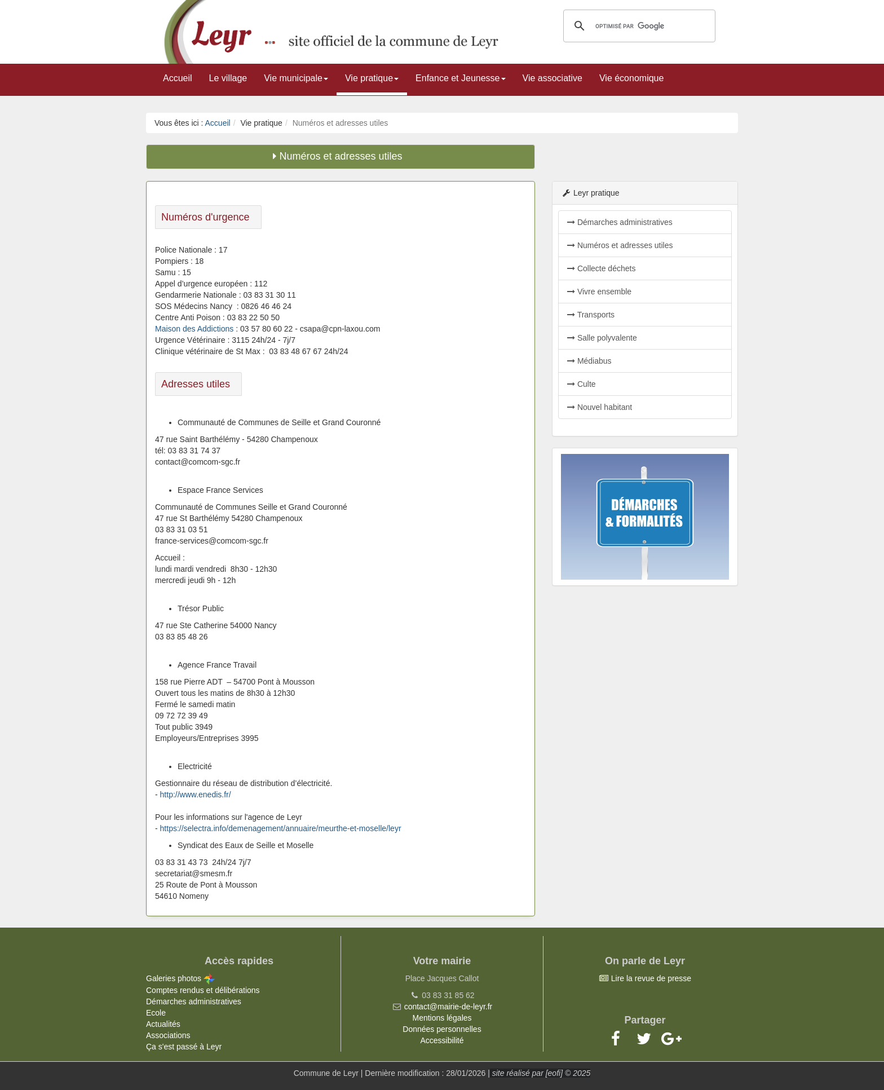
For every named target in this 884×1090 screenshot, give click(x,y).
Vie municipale (296, 78)
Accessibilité (441, 1040)
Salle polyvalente (602, 337)
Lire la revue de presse (645, 978)
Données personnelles (442, 1029)
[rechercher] (637, 26)
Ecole (156, 1012)
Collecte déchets (601, 268)
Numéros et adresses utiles (620, 245)
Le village (228, 78)
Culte (581, 384)
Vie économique (631, 78)
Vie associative (552, 78)
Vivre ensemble (599, 291)
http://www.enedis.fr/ (195, 794)
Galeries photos (180, 978)
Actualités (163, 1024)
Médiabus (589, 360)
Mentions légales (441, 1017)
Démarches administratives (620, 222)
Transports (591, 314)
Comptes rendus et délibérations (203, 990)
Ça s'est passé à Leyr (184, 1046)
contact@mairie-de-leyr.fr (448, 1006)
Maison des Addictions (194, 328)
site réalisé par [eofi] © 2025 (540, 1073)
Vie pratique (372, 78)
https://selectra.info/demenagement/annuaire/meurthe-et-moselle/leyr (280, 828)
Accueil (177, 78)
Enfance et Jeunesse (460, 78)
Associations (168, 1035)
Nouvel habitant (599, 407)
